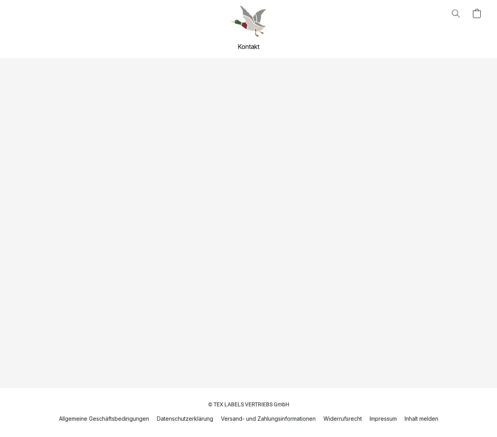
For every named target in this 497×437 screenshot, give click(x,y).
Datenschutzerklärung (185, 418)
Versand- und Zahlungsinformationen (268, 418)
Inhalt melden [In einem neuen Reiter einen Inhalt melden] (421, 418)
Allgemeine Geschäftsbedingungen (104, 418)
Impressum (383, 418)
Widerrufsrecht (342, 418)
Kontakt (248, 46)
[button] (248, 21)
